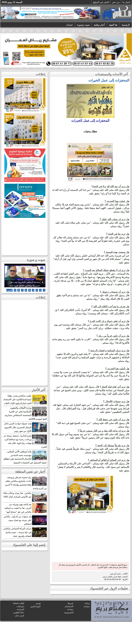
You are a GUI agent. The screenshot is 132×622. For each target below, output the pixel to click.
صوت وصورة (83, 25)
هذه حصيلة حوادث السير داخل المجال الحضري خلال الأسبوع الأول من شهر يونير (17, 427)
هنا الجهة (113, 25)
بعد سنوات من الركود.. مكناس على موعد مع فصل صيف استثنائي (17, 520)
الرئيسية (126, 25)
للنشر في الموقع (101, 2)
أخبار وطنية (99, 25)
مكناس (43, 402)
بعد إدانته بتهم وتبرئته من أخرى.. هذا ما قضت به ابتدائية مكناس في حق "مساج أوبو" (18, 508)
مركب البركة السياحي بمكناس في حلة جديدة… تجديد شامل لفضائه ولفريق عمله (17, 532)
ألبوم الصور (35, 606)
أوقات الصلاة (18, 603)
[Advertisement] (90, 540)
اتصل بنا (126, 2)
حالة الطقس (18, 612)
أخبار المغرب (40, 415)
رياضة (87, 603)
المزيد (9, 290)
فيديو (38, 603)
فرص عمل (19, 615)
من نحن (116, 2)
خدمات (69, 25)
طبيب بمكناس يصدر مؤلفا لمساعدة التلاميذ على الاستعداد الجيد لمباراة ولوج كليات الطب (17, 399)
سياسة (87, 606)
